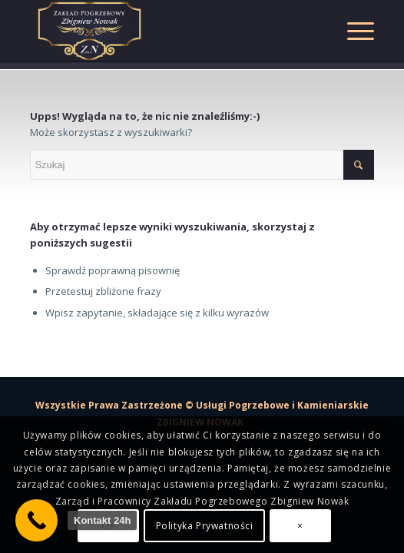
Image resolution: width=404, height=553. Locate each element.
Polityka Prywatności (204, 525)
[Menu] (353, 30)
